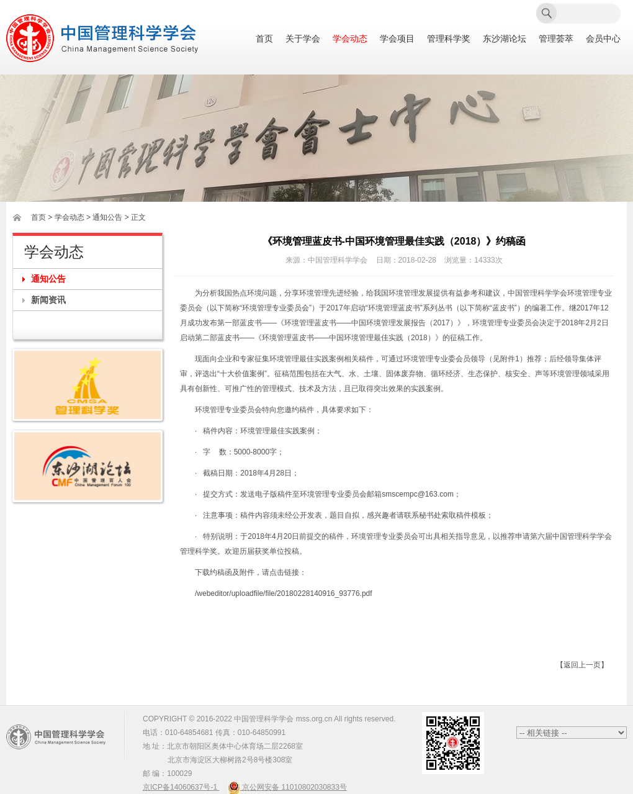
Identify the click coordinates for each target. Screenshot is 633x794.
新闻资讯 (48, 300)
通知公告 (48, 279)
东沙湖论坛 (504, 38)
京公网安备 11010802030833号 (287, 787)
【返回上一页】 (582, 665)
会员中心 (603, 38)
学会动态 (350, 38)
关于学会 (302, 38)
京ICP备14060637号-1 (181, 787)
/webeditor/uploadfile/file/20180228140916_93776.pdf (283, 593)
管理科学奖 (448, 38)
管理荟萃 (556, 38)
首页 (264, 38)
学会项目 (397, 38)
